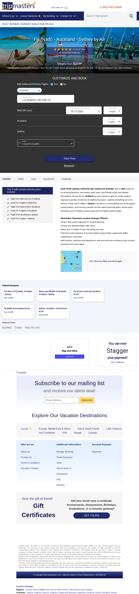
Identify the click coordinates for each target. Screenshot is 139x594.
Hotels (21, 179)
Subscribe (86, 400)
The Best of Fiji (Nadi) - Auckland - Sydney (18, 292)
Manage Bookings (65, 451)
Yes (54, 84)
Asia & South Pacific (59, 590)
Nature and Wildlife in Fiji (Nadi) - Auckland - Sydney (53, 292)
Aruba (97, 593)
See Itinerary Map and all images (106, 261)
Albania (30, 593)
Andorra (45, 593)
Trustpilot (21, 372)
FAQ (58, 479)
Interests (60, 485)
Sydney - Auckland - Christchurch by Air (53, 310)
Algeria (38, 593)
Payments (97, 451)
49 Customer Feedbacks (69, 53)
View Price (69, 158)
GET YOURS (91, 515)
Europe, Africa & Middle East (37, 590)
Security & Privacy (30, 468)
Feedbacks (66, 179)
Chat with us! (59, 7)
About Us (25, 451)
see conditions (117, 362)
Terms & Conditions (30, 463)
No (63, 84)
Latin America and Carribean (81, 590)
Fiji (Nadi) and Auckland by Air (17, 308)
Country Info (48, 179)
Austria (113, 593)
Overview (6, 179)
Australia (105, 593)
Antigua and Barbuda (67, 593)
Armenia (90, 593)
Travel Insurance (64, 457)
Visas (59, 463)
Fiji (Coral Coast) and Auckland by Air (87, 292)
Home (5, 24)
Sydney (35, 24)
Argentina (81, 593)
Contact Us (26, 457)
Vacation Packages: (25, 586)
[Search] (105, 16)
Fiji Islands (14, 24)
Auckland (25, 24)
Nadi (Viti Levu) (47, 24)
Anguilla (53, 593)
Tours (33, 179)
